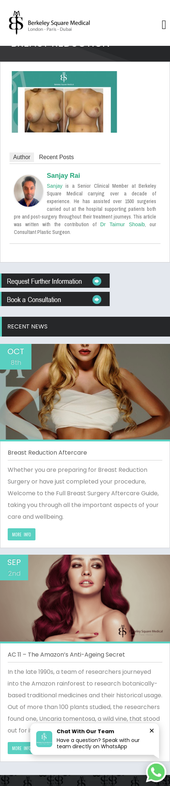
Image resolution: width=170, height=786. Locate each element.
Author (21, 157)
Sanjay (55, 186)
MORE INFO (21, 534)
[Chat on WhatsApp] (156, 772)
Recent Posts (56, 157)
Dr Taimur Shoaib (122, 224)
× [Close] (151, 730)
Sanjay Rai (63, 175)
